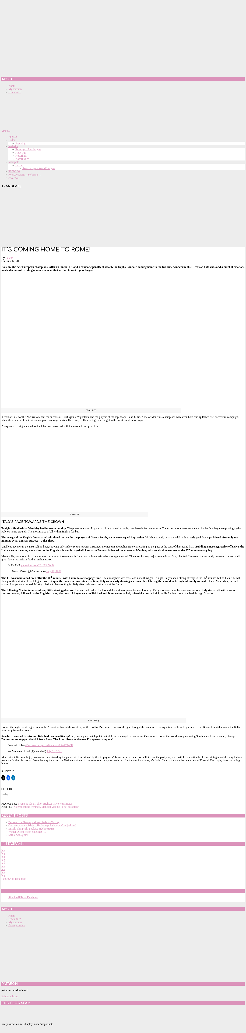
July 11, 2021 (53, 571)
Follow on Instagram (13, 878)
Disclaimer (14, 918)
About (11, 915)
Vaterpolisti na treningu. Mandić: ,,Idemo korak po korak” (46, 806)
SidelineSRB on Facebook (27, 890)
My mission (15, 922)
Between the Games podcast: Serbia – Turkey (33, 822)
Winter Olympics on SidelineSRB (27, 831)
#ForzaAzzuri (33, 745)
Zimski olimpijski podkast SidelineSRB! (31, 828)
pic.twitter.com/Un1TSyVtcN (37, 565)
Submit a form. (9, 996)
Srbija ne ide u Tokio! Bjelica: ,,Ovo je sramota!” (45, 803)
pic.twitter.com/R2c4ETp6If (57, 745)
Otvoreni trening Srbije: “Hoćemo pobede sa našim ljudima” (42, 825)
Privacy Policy (16, 925)
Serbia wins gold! (18, 834)
